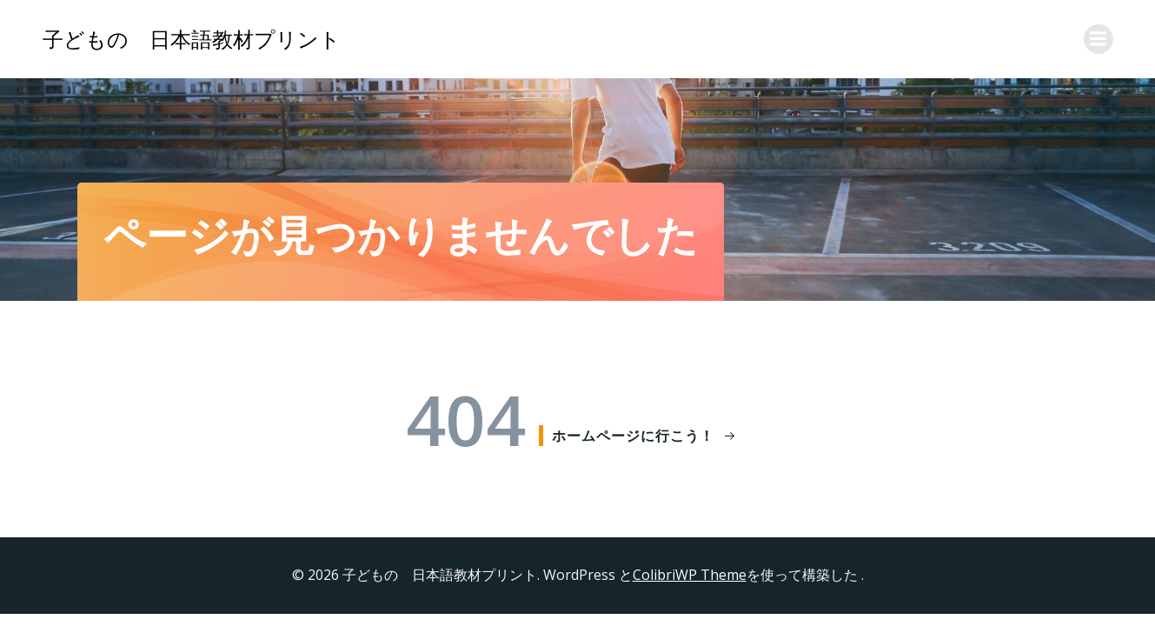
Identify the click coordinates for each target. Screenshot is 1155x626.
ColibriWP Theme (690, 574)
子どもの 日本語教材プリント (192, 38)
